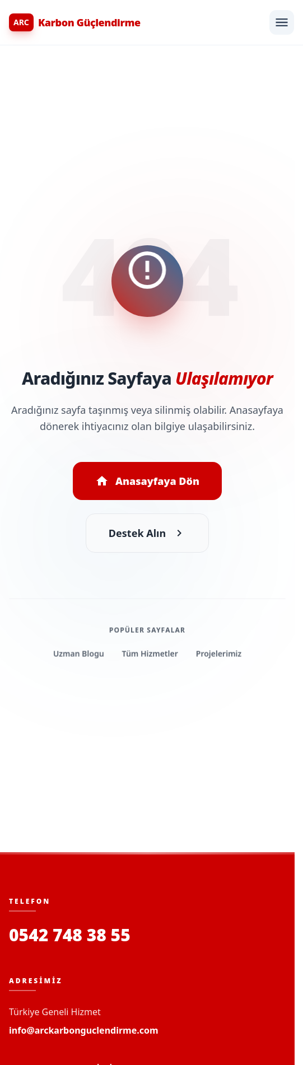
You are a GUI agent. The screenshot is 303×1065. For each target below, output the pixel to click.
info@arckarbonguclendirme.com (84, 1030)
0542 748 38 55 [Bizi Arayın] (69, 935)
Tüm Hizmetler (150, 654)
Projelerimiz (218, 654)
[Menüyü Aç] (281, 22)
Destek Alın (147, 533)
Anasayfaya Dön (147, 481)
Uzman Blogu (78, 654)
